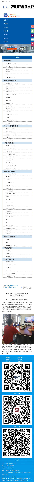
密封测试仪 (8, 176)
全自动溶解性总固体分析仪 (11, 63)
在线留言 (6, 42)
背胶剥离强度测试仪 (10, 261)
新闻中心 (6, 31)
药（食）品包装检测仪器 (11, 126)
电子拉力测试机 (9, 225)
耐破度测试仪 (8, 211)
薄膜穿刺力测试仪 (9, 185)
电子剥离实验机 (9, 253)
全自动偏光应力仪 (9, 123)
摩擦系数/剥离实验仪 (10, 273)
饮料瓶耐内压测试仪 (10, 128)
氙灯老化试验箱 (9, 202)
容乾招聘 (6, 34)
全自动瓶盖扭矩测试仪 (10, 174)
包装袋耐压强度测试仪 (10, 134)
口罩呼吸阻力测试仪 (10, 154)
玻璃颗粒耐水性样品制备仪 (11, 120)
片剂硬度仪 (8, 137)
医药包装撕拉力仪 (9, 111)
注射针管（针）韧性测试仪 (11, 168)
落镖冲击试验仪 (9, 188)
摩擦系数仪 (8, 270)
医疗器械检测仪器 (9, 143)
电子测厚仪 (8, 267)
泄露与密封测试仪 (9, 140)
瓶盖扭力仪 (8, 179)
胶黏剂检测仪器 (8, 248)
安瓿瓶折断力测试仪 (10, 108)
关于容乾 (6, 27)
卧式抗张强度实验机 (10, 276)
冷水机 (7, 74)
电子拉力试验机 (9, 250)
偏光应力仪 (8, 100)
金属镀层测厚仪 (9, 213)
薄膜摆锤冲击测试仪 (10, 208)
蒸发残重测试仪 (9, 69)
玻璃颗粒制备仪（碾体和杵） (11, 114)
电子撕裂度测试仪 (9, 216)
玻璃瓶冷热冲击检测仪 (10, 91)
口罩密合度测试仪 (9, 157)
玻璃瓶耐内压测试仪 (10, 88)
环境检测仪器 (7, 60)
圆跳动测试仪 (8, 97)
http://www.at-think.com (17, 299)
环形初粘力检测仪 (9, 256)
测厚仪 (7, 219)
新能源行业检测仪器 (9, 236)
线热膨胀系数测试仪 (10, 86)
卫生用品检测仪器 (9, 259)
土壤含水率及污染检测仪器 (11, 66)
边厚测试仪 (8, 117)
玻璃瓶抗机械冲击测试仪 (10, 94)
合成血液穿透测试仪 (10, 148)
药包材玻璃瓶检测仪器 (10, 80)
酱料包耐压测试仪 (9, 131)
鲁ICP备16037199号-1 (7, 477)
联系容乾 (6, 38)
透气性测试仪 (8, 199)
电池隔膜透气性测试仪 (10, 239)
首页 (28, 287)
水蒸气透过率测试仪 (10, 228)
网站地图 (14, 477)
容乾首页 (6, 20)
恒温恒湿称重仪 (9, 71)
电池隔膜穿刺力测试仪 (10, 245)
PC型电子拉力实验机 (10, 193)
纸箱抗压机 (8, 233)
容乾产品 (6, 23)
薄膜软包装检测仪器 (9, 171)
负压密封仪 (8, 231)
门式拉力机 (8, 196)
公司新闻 (29, 288)
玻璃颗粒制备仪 (9, 103)
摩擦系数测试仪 (9, 191)
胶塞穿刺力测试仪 (9, 162)
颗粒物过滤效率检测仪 (10, 145)
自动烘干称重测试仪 (10, 77)
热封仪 (7, 222)
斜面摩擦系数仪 (9, 205)
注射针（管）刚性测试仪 (10, 165)
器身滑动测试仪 (9, 159)
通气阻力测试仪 (9, 151)
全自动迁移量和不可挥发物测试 (12, 83)
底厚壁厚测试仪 (9, 106)
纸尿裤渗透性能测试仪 (10, 264)
